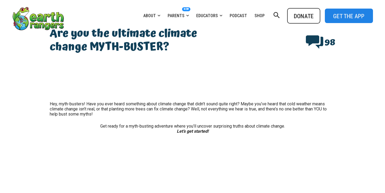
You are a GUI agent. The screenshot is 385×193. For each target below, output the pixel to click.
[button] (276, 16)
